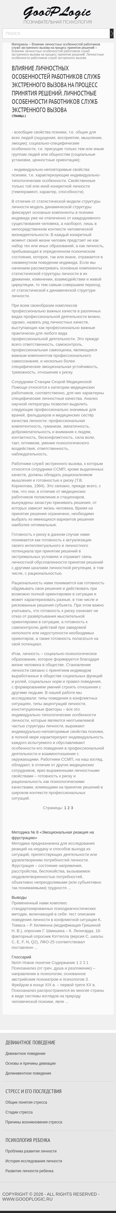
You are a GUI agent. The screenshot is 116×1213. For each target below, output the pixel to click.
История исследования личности (34, 1161)
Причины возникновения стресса (34, 1122)
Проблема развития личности (31, 1151)
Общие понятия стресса (26, 1102)
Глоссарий (21, 957)
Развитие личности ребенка (30, 1171)
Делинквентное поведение (28, 1073)
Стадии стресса (19, 1112)
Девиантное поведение (26, 1053)
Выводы (19, 897)
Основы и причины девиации (31, 1063)
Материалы (20, 44)
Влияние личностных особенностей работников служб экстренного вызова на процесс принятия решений (56, 46)
